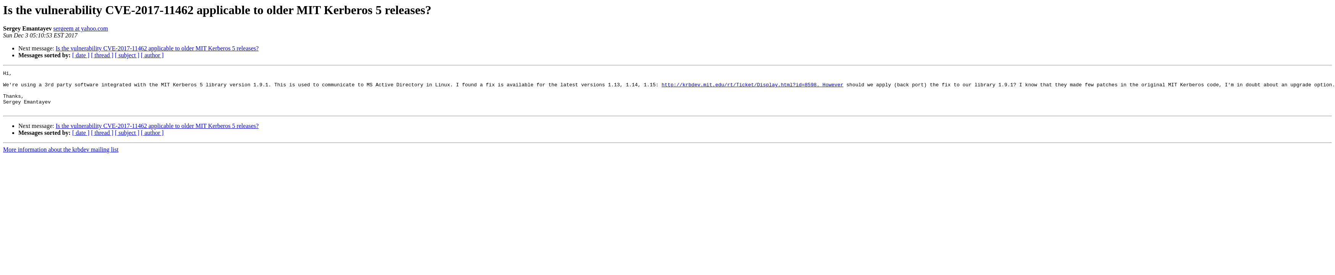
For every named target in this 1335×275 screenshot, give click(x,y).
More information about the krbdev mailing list (60, 157)
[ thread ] (102, 55)
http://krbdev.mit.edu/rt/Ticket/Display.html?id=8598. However (752, 87)
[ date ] (80, 55)
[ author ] (152, 55)
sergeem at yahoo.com (80, 28)
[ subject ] (127, 55)
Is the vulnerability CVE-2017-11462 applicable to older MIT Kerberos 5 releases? (157, 48)
